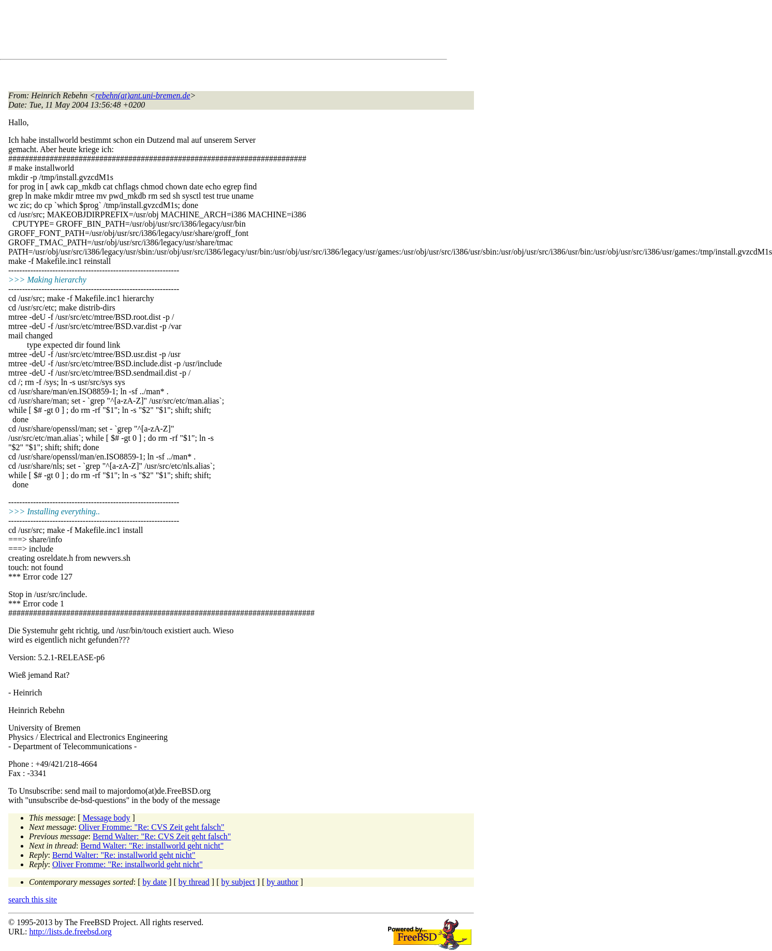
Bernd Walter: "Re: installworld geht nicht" (152, 845)
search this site (32, 899)
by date (155, 882)
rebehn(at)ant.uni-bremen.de (142, 95)
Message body (106, 817)
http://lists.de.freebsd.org (70, 931)
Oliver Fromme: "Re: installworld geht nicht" (127, 864)
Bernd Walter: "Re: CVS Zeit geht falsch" (162, 836)
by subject (238, 882)
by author (282, 882)
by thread (194, 882)
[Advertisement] (196, 31)
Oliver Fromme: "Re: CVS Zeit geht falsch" (151, 827)
